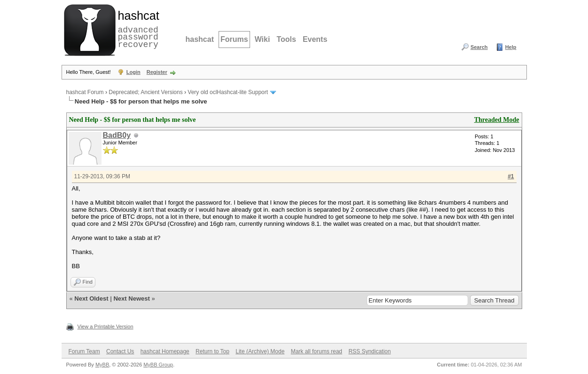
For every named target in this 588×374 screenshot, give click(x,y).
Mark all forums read (316, 351)
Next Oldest (91, 298)
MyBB (102, 364)
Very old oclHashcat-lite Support (228, 92)
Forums (234, 39)
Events (315, 39)
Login (133, 72)
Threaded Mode (496, 119)
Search (479, 47)
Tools (286, 39)
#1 (511, 176)
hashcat (200, 39)
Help (511, 47)
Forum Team (84, 351)
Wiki (262, 39)
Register (157, 72)
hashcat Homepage (165, 351)
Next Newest (131, 298)
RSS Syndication (369, 351)
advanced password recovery (137, 28)
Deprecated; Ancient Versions (145, 92)
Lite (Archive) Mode (259, 351)
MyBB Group (158, 364)
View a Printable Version (105, 326)
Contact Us (120, 351)
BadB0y (117, 135)
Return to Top (212, 351)
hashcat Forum (85, 92)
